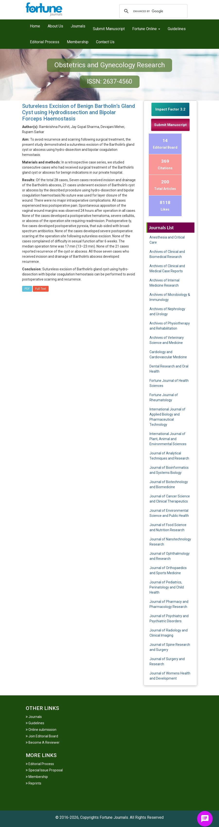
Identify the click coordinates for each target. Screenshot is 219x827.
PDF (27, 288)
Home (35, 26)
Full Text (40, 288)
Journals (78, 26)
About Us (55, 26)
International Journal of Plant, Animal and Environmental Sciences (167, 439)
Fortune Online (146, 28)
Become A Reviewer (43, 742)
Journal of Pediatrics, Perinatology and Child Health (166, 587)
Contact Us (105, 42)
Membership (77, 42)
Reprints (33, 783)
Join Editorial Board (42, 736)
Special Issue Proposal (44, 770)
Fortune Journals (114, 817)
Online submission (41, 730)
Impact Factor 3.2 (170, 109)
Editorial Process (44, 42)
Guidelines (177, 28)
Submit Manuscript (109, 28)
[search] (152, 11)
